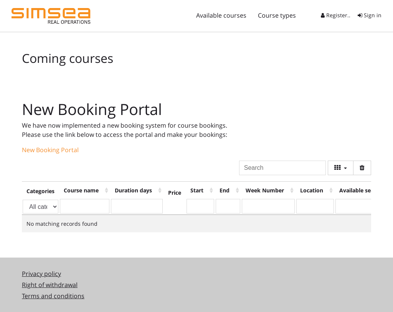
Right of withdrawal (50, 285)
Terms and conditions (53, 296)
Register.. (335, 15)
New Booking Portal (50, 150)
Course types (277, 15)
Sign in (369, 15)
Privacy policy (41, 273)
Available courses (221, 15)
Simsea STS (51, 16)
